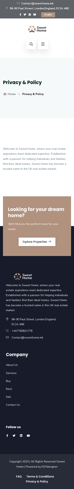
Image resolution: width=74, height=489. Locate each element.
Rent (9, 389)
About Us (12, 365)
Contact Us (13, 405)
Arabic (48, 14)
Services (11, 373)
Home (9, 94)
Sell (8, 397)
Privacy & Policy (37, 481)
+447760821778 (22, 331)
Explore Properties (37, 242)
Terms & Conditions (40, 476)
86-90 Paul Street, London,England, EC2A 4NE (37, 8)
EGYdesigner (50, 467)
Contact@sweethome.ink (35, 3)
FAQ (19, 476)
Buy (8, 381)
